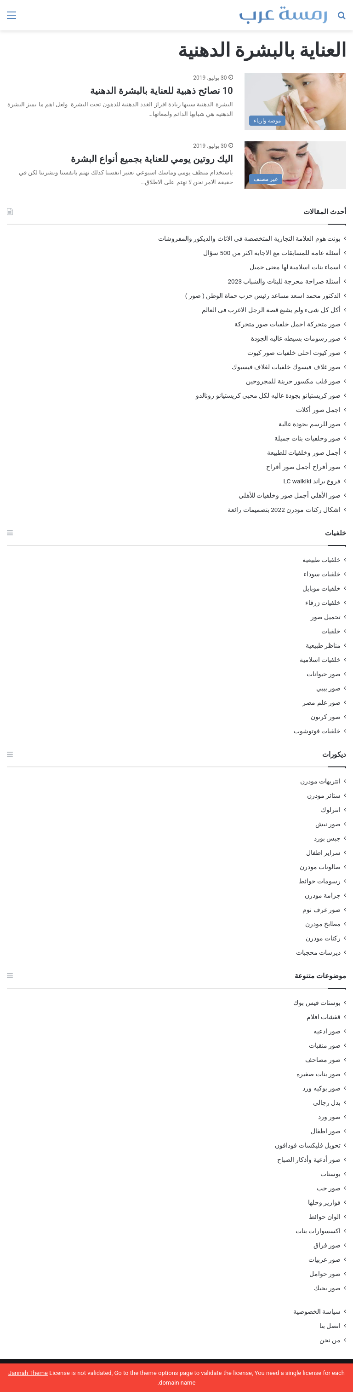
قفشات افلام (324, 1017)
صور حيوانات (324, 674)
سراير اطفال (323, 852)
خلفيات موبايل (321, 588)
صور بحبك (327, 1288)
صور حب (329, 1188)
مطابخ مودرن (323, 924)
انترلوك (331, 809)
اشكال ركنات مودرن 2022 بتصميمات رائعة (284, 509)
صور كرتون (326, 716)
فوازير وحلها (324, 1202)
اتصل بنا (330, 1325)
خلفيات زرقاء (323, 602)
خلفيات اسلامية (320, 659)
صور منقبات (325, 1045)
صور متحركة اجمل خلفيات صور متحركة (287, 324)
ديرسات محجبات (318, 952)
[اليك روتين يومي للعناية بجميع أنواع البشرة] (295, 165)
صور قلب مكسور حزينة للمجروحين (293, 381)
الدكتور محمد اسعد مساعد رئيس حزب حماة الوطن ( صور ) (263, 295)
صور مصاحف (323, 1059)
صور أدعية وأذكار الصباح (309, 1159)
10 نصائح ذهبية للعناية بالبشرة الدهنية (161, 90)
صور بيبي (328, 688)
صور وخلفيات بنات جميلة (307, 438)
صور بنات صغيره (318, 1074)
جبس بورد (327, 838)
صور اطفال (326, 1131)
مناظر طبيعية (323, 645)
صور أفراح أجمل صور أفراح (303, 466)
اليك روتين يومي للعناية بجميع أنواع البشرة (152, 158)
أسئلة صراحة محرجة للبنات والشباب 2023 (284, 281)
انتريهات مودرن (320, 781)
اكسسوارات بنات (318, 1231)
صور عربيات (324, 1259)
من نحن (330, 1340)
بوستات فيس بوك (317, 1002)
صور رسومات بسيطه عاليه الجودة (296, 338)
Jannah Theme (28, 1372)
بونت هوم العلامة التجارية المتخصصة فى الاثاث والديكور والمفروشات (249, 238)
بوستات (330, 1173)
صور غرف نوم (321, 909)
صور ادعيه (327, 1031)
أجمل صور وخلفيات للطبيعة (304, 452)
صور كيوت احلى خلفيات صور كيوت (294, 352)
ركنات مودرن (323, 938)
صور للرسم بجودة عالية (310, 424)
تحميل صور (326, 617)
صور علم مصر (321, 702)
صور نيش (328, 824)
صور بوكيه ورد (321, 1088)
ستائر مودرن (324, 795)
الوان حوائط (325, 1216)
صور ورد (329, 1116)
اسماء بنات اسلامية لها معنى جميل (295, 267)
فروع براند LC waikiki (312, 481)
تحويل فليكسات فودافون (308, 1145)
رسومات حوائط (320, 881)
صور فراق (327, 1245)
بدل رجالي (327, 1102)
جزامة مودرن (323, 895)
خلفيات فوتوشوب (317, 731)
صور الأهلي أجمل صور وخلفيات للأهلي (290, 495)
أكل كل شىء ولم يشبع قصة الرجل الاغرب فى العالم (271, 309)
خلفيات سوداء (322, 574)
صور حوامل (325, 1273)
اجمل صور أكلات (318, 409)
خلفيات (331, 631)
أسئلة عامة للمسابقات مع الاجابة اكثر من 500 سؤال (272, 252)
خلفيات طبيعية (321, 559)
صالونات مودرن (320, 866)
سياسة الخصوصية (317, 1311)
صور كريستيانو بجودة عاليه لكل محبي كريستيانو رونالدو (268, 395)
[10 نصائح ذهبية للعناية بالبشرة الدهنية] (295, 102)
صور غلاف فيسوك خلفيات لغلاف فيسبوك (286, 367)
